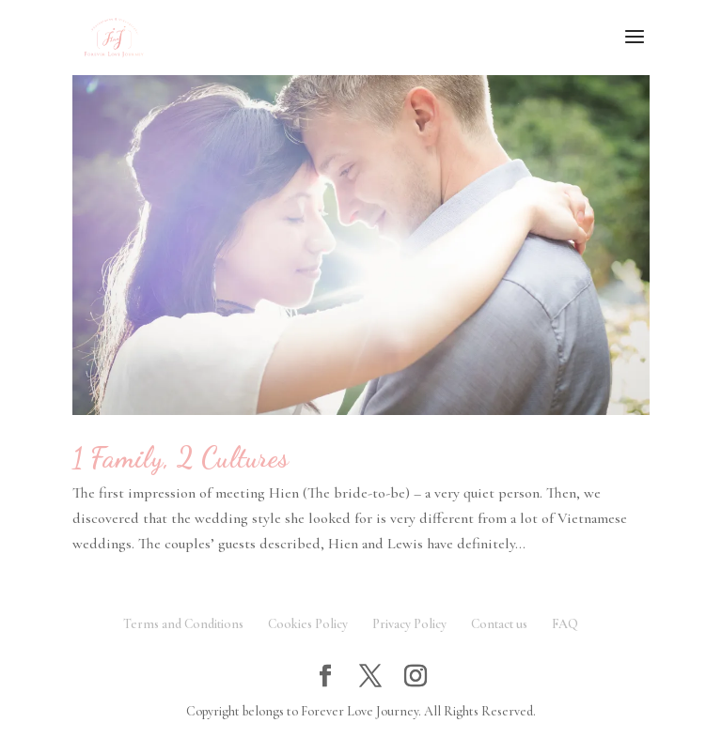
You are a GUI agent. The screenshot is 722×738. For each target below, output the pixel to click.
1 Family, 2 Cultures (180, 457)
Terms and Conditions (183, 624)
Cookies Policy (308, 624)
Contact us (499, 624)
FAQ (565, 624)
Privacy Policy (409, 624)
